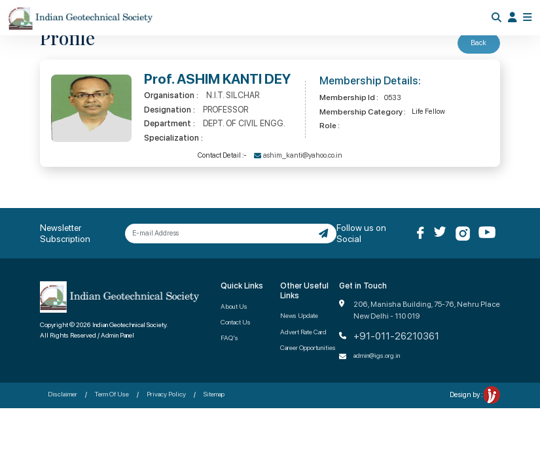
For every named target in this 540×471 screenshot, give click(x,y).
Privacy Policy (166, 394)
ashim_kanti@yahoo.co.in (302, 155)
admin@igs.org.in (376, 355)
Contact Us (236, 322)
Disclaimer (62, 394)
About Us (234, 306)
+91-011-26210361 (396, 336)
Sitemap (214, 394)
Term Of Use (112, 394)
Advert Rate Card (303, 332)
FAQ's (229, 337)
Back (478, 43)
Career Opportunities (308, 347)
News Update (299, 315)
